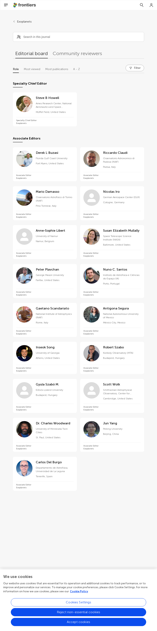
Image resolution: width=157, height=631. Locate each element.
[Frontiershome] (25, 5)
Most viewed (32, 69)
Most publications (56, 69)
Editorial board (31, 53)
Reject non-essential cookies (78, 615)
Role (16, 69)
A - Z (76, 69)
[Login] (151, 5)
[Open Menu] (5, 5)
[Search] (141, 5)
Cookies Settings (78, 605)
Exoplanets (24, 21)
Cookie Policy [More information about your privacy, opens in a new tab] (79, 593)
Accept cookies (78, 624)
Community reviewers (77, 53)
